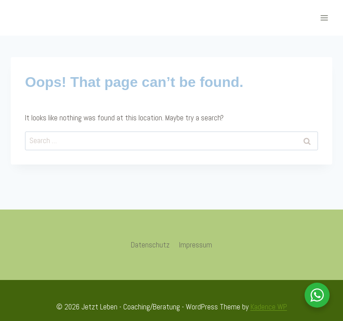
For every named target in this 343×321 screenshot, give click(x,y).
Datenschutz (150, 245)
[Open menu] (324, 18)
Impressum (195, 245)
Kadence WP (269, 307)
